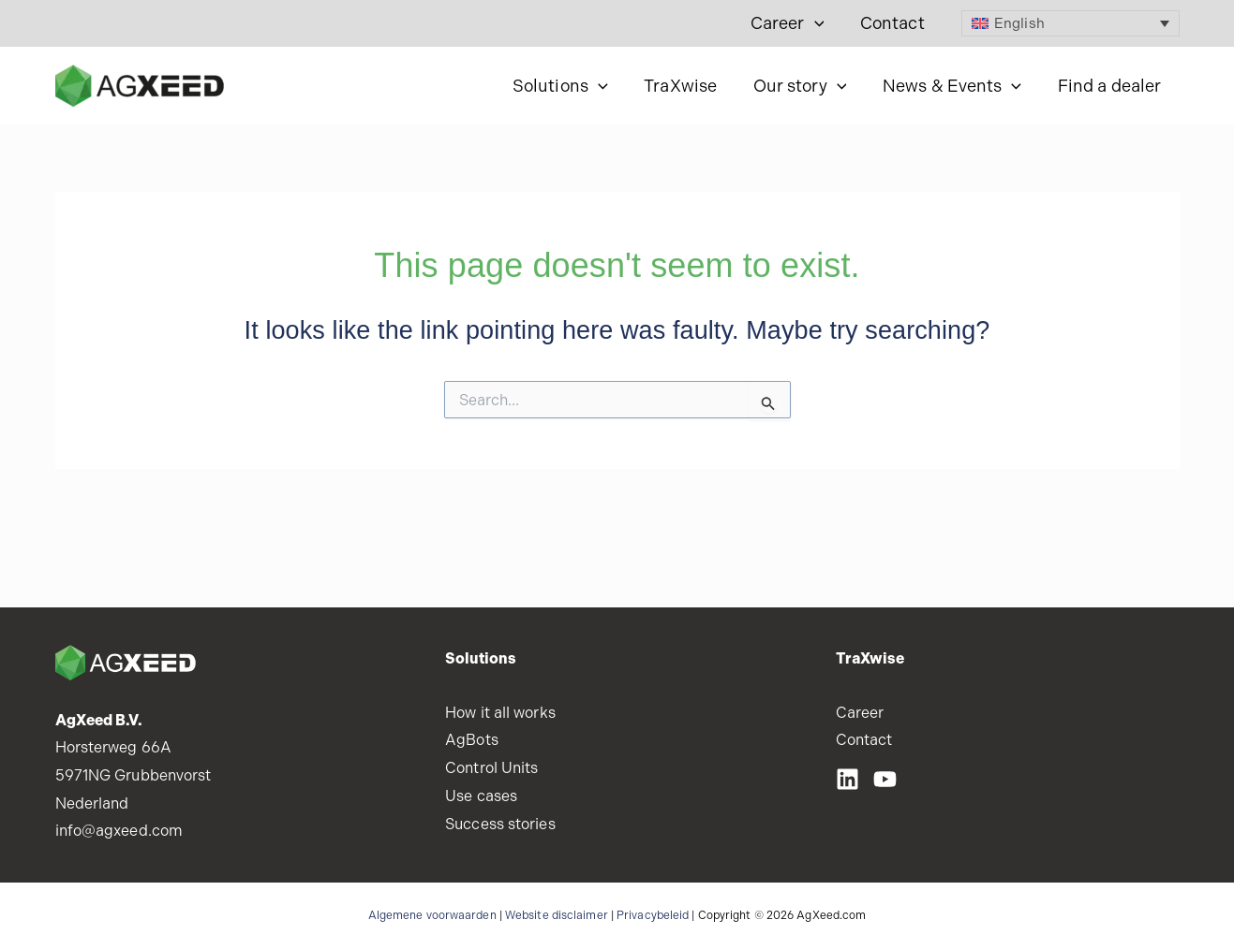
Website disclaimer (556, 915)
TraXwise (689, 85)
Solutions (571, 86)
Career (790, 23)
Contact (893, 23)
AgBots (471, 740)
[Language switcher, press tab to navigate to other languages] (1070, 23)
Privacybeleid (653, 915)
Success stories (500, 824)
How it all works (500, 713)
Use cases (481, 796)
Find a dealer (1110, 85)
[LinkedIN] (847, 779)
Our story (806, 86)
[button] (818, 23)
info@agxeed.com (119, 831)
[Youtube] (885, 779)
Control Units (491, 768)
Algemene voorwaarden (432, 915)
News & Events (955, 86)
